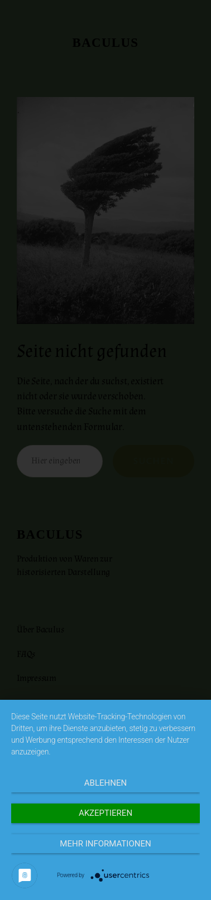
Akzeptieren (105, 813)
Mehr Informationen (105, 844)
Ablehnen (105, 783)
